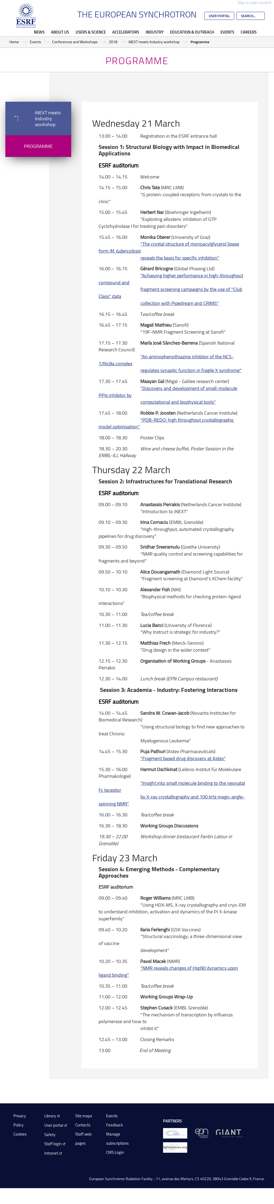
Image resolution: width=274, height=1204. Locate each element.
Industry (155, 32)
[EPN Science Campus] (201, 1133)
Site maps (83, 1116)
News (39, 32)
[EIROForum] (175, 1133)
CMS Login (115, 1152)
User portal (53, 1125)
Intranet (51, 1153)
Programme (38, 146)
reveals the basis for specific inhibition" (179, 257)
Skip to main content (254, 3)
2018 (113, 41)
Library (50, 1116)
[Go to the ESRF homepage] (26, 15)
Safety (49, 1134)
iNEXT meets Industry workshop (153, 41)
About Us (60, 32)
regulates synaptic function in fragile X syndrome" (190, 370)
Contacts (82, 1125)
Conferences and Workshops (75, 41)
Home (14, 41)
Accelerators (125, 32)
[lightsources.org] (175, 1147)
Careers (249, 32)
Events (227, 32)
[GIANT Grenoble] (229, 1133)
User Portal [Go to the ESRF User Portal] (219, 15)
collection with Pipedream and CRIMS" (179, 303)
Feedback (114, 1125)
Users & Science (90, 32)
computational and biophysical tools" (178, 402)
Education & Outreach (192, 32)
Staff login (53, 1144)
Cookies (20, 1134)
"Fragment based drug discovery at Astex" (183, 758)
